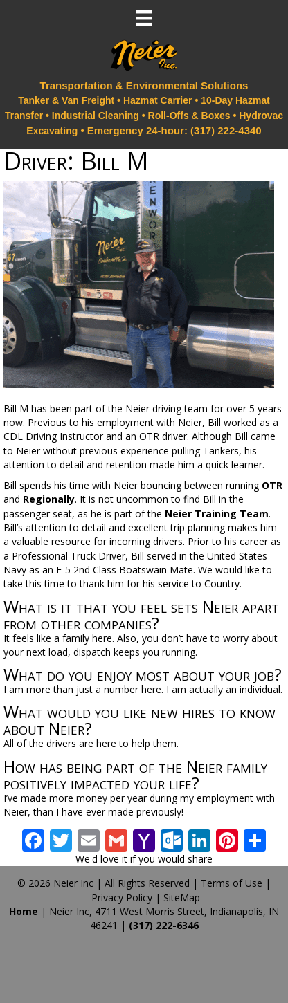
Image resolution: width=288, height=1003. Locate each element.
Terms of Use (231, 883)
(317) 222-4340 (226, 130)
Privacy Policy (121, 897)
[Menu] (144, 18)
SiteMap (181, 897)
